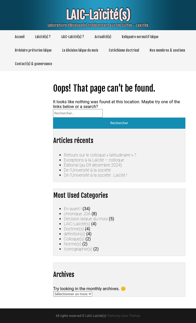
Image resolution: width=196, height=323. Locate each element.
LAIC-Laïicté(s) (77, 223)
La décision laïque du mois (80, 50)
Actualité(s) (103, 37)
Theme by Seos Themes (123, 316)
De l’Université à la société (87, 170)
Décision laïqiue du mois (86, 218)
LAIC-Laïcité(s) (95, 15)
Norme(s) (72, 243)
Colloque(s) (74, 238)
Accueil (19, 37)
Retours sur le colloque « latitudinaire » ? (100, 155)
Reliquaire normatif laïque (140, 37)
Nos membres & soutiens (167, 50)
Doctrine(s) (74, 228)
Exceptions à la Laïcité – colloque (94, 160)
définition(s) (74, 233)
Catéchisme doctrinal (124, 50)
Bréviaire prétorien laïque (33, 50)
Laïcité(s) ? (43, 37)
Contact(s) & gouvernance (33, 64)
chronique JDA (77, 213)
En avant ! (73, 208)
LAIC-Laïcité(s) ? (72, 37)
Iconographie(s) (78, 249)
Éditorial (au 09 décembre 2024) (93, 165)
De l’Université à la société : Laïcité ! (95, 175)
